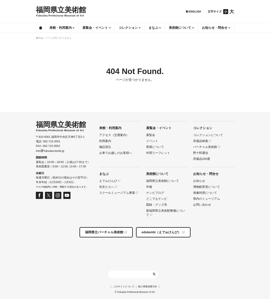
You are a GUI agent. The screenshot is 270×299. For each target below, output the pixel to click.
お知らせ (199, 180)
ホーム (40, 28)
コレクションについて (208, 135)
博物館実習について (206, 186)
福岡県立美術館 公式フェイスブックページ (39, 195)
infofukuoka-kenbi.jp (50, 150)
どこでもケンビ (156, 198)
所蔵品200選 (201, 158)
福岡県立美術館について (162, 180)
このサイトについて (123, 286)
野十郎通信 (200, 152)
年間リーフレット (158, 152)
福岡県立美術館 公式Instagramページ (57, 195)
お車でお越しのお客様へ (115, 152)
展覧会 (150, 135)
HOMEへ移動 (61, 11)
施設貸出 (105, 147)
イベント (152, 141)
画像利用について (205, 192)
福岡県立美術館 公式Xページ (48, 195)
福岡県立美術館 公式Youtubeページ (66, 195)
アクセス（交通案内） (114, 135)
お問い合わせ (202, 204)
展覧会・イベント (159, 128)
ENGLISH (195, 11)
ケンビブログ (155, 192)
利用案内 (105, 141)
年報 (149, 186)
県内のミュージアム (206, 198)
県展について (155, 147)
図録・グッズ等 (156, 204)
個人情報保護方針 (147, 286)
